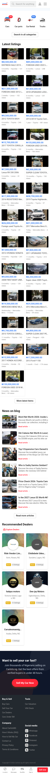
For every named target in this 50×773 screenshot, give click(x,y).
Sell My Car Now (25, 683)
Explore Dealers (11, 529)
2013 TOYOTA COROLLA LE (13, 334)
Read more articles (25, 515)
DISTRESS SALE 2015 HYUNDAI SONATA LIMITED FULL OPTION (13, 65)
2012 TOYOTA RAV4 (10, 119)
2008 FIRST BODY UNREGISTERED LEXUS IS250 (13, 280)
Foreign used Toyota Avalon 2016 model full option (13, 226)
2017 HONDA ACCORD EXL (13, 360)
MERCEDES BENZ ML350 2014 (13, 307)
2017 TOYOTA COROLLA (12, 145)
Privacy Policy (8, 745)
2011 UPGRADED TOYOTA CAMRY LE (37, 253)
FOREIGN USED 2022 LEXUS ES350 (37, 65)
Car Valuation (30, 704)
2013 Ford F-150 (33, 360)
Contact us (6, 741)
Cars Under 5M (8, 717)
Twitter (30, 750)
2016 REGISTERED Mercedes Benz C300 (13, 199)
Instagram (31, 745)
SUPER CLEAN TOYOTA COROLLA (37, 172)
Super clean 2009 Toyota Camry (37, 280)
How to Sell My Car (10, 737)
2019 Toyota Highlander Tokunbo (37, 199)
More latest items (25, 401)
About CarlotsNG (9, 728)
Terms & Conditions (10, 749)
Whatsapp (31, 730)
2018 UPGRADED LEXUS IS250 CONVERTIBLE (37, 92)
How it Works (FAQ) (10, 732)
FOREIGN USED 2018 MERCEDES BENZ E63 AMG (13, 387)
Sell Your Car (7, 708)
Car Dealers (7, 712)
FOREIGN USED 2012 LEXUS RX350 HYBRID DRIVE (13, 92)
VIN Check (29, 708)
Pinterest (31, 740)
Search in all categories (25, 34)
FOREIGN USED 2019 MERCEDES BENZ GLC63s (37, 146)
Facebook (31, 735)
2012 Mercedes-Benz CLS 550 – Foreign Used (37, 307)
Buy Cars (5, 704)
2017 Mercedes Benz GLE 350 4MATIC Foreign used (37, 226)
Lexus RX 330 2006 (10, 172)
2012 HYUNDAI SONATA (12, 253)
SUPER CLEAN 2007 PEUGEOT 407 (37, 334)
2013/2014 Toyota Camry (37, 119)
